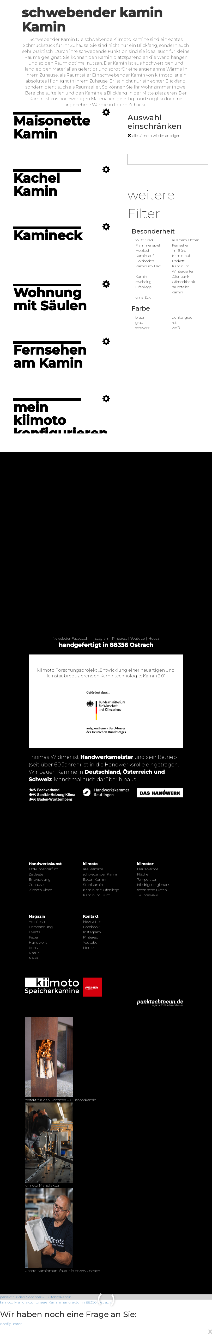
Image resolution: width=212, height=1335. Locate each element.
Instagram (101, 638)
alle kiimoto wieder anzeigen (154, 135)
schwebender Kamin (100, 874)
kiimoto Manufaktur (17, 1302)
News (33, 958)
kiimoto (90, 863)
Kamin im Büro (96, 895)
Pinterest (119, 638)
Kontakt (90, 916)
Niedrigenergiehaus (153, 884)
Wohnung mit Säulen (50, 299)
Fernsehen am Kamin (50, 356)
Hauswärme (147, 869)
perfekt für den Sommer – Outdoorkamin (35, 1297)
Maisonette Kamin (51, 127)
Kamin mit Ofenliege (101, 889)
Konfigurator (11, 1323)
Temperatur (146, 879)
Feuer (33, 937)
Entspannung (41, 926)
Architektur (38, 921)
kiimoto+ (145, 863)
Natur (34, 952)
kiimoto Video (40, 889)
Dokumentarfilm (43, 869)
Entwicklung (40, 879)
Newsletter (61, 638)
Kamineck (47, 235)
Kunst (34, 947)
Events (34, 932)
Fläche (142, 874)
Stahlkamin (93, 884)
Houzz (153, 638)
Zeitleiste (36, 874)
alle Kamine (93, 869)
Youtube (137, 638)
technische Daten (152, 889)
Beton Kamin (94, 879)
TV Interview (147, 895)
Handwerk (38, 942)
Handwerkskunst (45, 863)
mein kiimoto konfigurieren (60, 420)
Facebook (79, 638)
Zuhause (36, 884)
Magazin (37, 916)
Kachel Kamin (36, 184)
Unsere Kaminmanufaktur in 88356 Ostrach (73, 1302)
